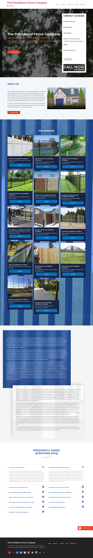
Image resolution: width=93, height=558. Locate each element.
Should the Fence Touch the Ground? (59, 487)
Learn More (20, 165)
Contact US (82, 4)
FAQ (77, 4)
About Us (63, 4)
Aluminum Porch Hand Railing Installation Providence (43, 303)
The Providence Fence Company (27, 2)
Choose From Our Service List (71, 38)
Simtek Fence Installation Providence (45, 195)
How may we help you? (69, 50)
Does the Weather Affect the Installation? (60, 492)
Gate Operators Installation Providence (20, 230)
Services (69, 4)
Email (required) (68, 27)
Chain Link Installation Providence (18, 265)
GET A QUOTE (68, 59)
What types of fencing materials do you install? (21, 502)
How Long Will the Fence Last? (57, 507)
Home (57, 4)
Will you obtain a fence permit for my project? (21, 497)
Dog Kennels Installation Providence (72, 231)
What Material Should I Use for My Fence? (60, 497)
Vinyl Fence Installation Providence (18, 158)
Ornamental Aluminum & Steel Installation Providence (70, 195)
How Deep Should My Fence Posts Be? (59, 467)
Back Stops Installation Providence (18, 299)
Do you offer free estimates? (17, 467)
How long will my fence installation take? (20, 492)
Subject (65, 44)
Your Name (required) (69, 21)
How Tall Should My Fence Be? (57, 502)
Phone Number (67, 33)
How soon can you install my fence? (18, 487)
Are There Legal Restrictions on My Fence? (20, 507)
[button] (27, 467)
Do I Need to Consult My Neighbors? (18, 512)
